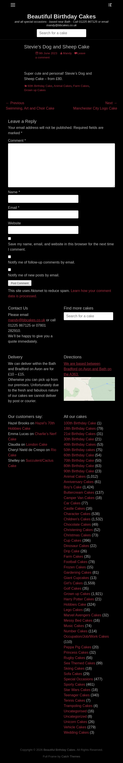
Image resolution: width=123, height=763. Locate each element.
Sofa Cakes (73, 674)
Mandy (67, 53)
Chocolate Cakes (77, 524)
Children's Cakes (77, 519)
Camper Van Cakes (79, 498)
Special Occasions (78, 679)
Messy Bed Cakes (78, 620)
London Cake (36, 444)
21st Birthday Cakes (80, 434)
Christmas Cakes (77, 535)
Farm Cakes (81, 86)
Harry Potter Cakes (79, 599)
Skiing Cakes (74, 668)
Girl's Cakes (73, 583)
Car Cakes (72, 503)
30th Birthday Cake (79, 439)
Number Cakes (76, 631)
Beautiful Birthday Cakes (61, 16)
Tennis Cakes (74, 700)
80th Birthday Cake (79, 466)
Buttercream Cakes (79, 492)
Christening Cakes (78, 530)
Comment (17, 140)
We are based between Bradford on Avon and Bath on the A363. (87, 369)
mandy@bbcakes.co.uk (26, 320)
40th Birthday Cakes (80, 444)
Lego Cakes (73, 610)
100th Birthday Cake (80, 423)
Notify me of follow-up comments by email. (41, 262)
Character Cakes (77, 514)
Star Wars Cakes (77, 690)
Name (14, 192)
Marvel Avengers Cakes (82, 615)
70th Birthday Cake (79, 460)
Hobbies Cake (75, 604)
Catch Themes (70, 756)
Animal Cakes (63, 86)
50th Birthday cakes (79, 450)
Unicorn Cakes (75, 722)
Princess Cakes (76, 652)
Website (14, 223)
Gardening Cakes (78, 572)
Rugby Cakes (74, 658)
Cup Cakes (72, 540)
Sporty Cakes (74, 684)
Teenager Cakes (77, 695)
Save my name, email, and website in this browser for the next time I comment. (61, 246)
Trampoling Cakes (78, 706)
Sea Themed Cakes (79, 663)
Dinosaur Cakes (76, 546)
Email (13, 208)
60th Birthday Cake (40, 86)
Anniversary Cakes (79, 482)
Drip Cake (72, 551)
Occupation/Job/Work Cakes (86, 636)
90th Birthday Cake (79, 471)
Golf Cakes (72, 588)
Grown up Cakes (35, 90)
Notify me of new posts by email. (33, 275)
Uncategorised (75, 711)
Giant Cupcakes (76, 578)
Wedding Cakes (76, 732)
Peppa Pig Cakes (77, 647)
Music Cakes (74, 626)
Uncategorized (75, 716)
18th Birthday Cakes (80, 428)
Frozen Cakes (75, 567)
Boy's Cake (73, 487)
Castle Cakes (74, 508)
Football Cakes (76, 562)
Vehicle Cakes (75, 727)
